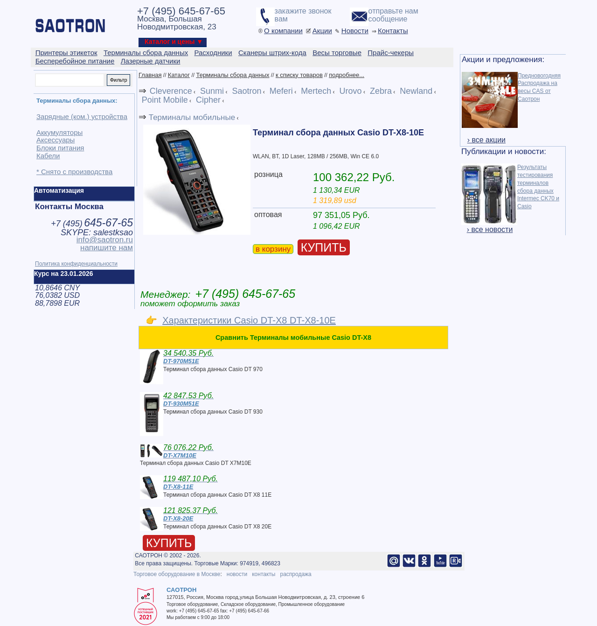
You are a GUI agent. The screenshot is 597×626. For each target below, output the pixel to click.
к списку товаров (299, 74)
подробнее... (346, 74)
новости (237, 574)
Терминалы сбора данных (232, 74)
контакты (263, 574)
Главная (150, 74)
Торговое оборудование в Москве (176, 574)
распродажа (295, 574)
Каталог (179, 74)
